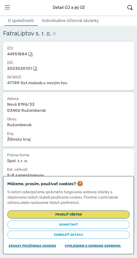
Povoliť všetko (68, 214)
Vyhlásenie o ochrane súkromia (93, 246)
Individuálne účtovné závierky (70, 20)
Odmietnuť (68, 224)
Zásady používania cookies (32, 246)
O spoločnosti (21, 20)
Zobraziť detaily (68, 234)
